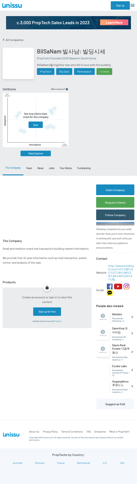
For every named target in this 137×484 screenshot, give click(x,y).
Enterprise (100, 431)
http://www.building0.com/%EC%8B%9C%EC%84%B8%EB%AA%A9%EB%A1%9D (121, 272)
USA (122, 462)
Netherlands (83, 462)
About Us (34, 431)
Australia (17, 462)
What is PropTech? (119, 431)
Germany (40, 462)
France (61, 462)
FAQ (89, 431)
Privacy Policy (50, 431)
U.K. (105, 462)
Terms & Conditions (72, 431)
